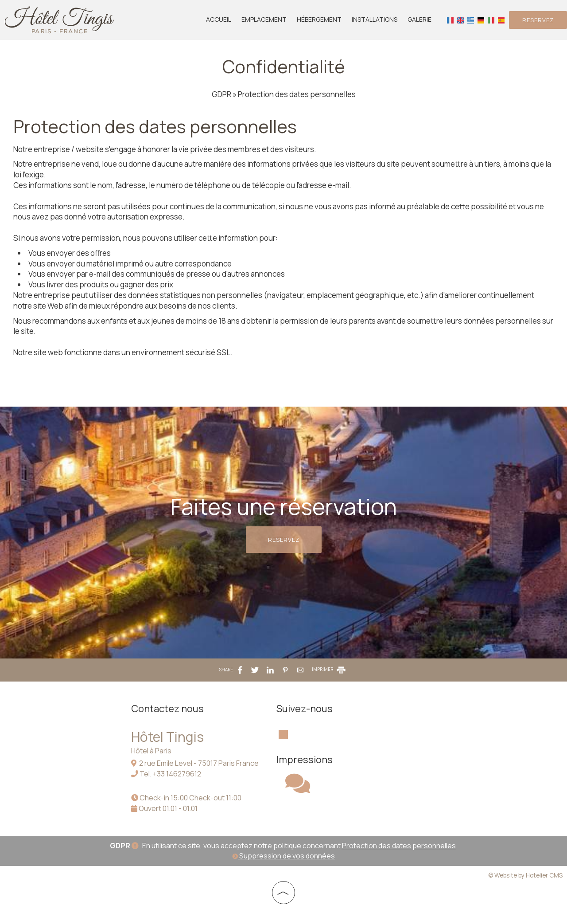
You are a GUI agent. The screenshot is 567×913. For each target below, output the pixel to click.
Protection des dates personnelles (399, 845)
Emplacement (264, 19)
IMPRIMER (329, 669)
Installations (374, 19)
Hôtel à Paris (151, 751)
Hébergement (319, 19)
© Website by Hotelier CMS (525, 875)
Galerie (419, 19)
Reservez (538, 20)
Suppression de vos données (283, 856)
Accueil (218, 19)
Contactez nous (167, 708)
